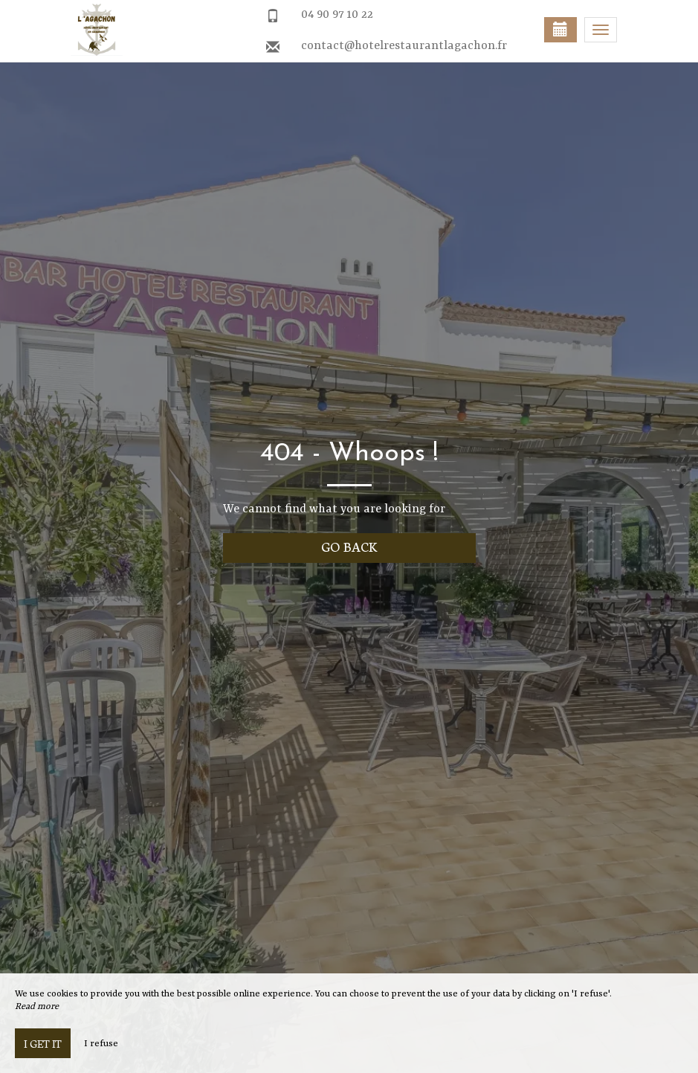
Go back (349, 546)
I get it (43, 1043)
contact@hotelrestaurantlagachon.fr (404, 46)
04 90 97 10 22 (337, 15)
